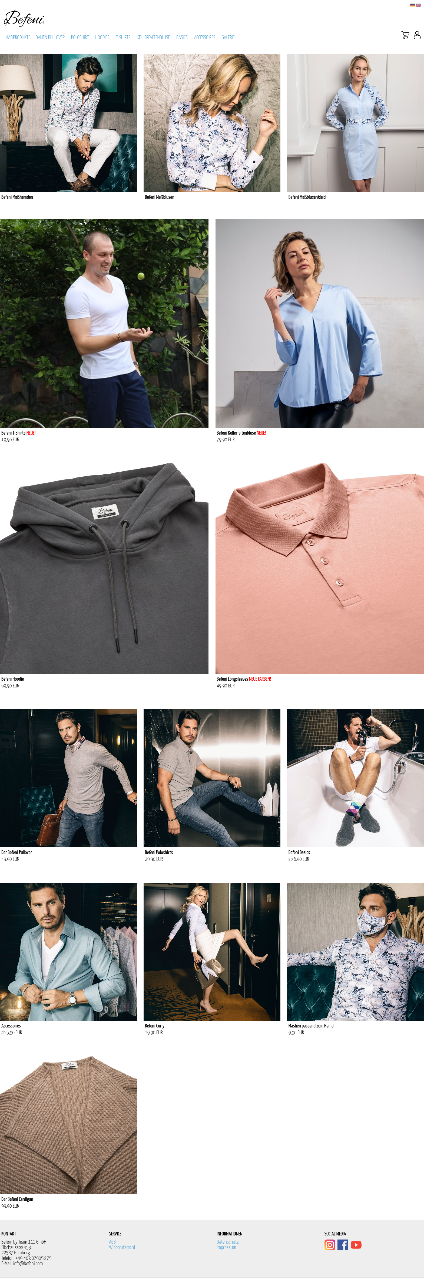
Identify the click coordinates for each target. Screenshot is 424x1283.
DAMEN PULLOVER (50, 37)
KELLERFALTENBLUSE (153, 37)
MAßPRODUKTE (17, 37)
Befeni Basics (299, 852)
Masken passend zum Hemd (311, 1026)
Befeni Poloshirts (159, 852)
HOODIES (102, 37)
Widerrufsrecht (122, 1247)
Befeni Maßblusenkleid (307, 197)
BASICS (182, 37)
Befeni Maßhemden (17, 197)
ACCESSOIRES (205, 37)
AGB (112, 1242)
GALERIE (228, 37)
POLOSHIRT (80, 37)
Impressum (226, 1247)
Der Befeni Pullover (16, 852)
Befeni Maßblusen (159, 197)
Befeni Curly (154, 1026)
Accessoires (11, 1026)
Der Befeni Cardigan (17, 1199)
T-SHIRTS (123, 37)
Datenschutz (228, 1242)
